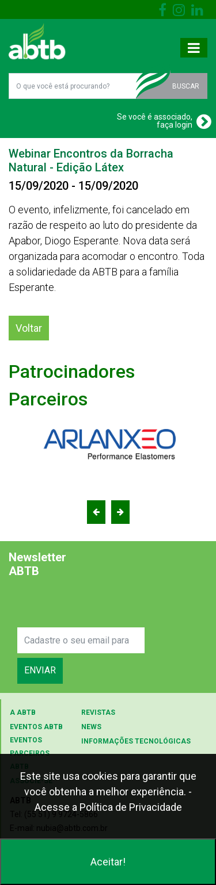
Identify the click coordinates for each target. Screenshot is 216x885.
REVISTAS (98, 712)
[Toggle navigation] (193, 48)
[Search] (81, 640)
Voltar (29, 328)
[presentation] (104, 605)
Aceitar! (108, 862)
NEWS (91, 727)
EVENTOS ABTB (36, 727)
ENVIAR (40, 670)
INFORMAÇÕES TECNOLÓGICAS (136, 741)
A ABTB (23, 712)
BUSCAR (185, 86)
